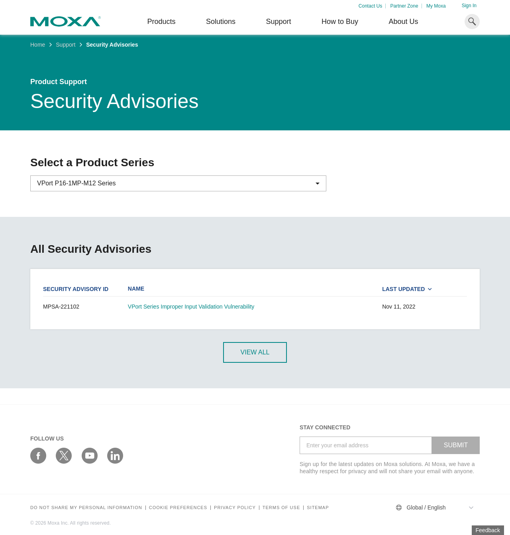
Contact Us (370, 6)
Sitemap (318, 507)
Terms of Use (281, 507)
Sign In (469, 5)
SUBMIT (456, 445)
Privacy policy (235, 507)
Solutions (220, 22)
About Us (403, 22)
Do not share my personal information (86, 507)
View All (255, 352)
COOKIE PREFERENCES (178, 507)
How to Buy (340, 22)
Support (278, 22)
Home (37, 44)
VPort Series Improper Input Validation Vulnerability (191, 306)
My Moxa (436, 6)
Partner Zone (404, 6)
